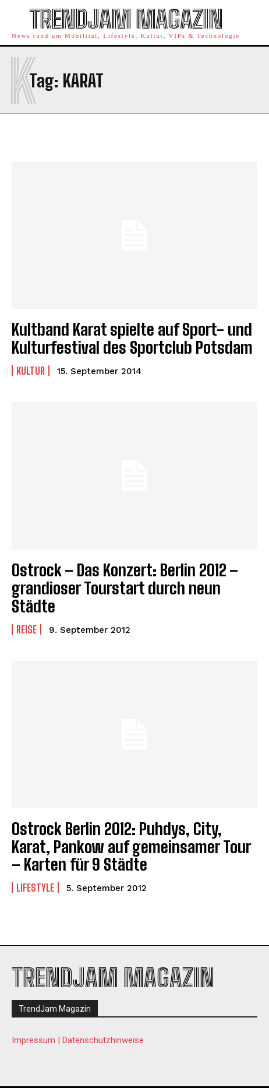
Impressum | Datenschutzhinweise (78, 1040)
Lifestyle (35, 887)
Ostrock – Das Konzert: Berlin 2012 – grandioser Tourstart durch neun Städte (125, 588)
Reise (26, 629)
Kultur (30, 370)
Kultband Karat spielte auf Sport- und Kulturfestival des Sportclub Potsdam (132, 338)
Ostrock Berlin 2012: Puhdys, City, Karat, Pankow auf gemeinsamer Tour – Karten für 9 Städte (131, 847)
